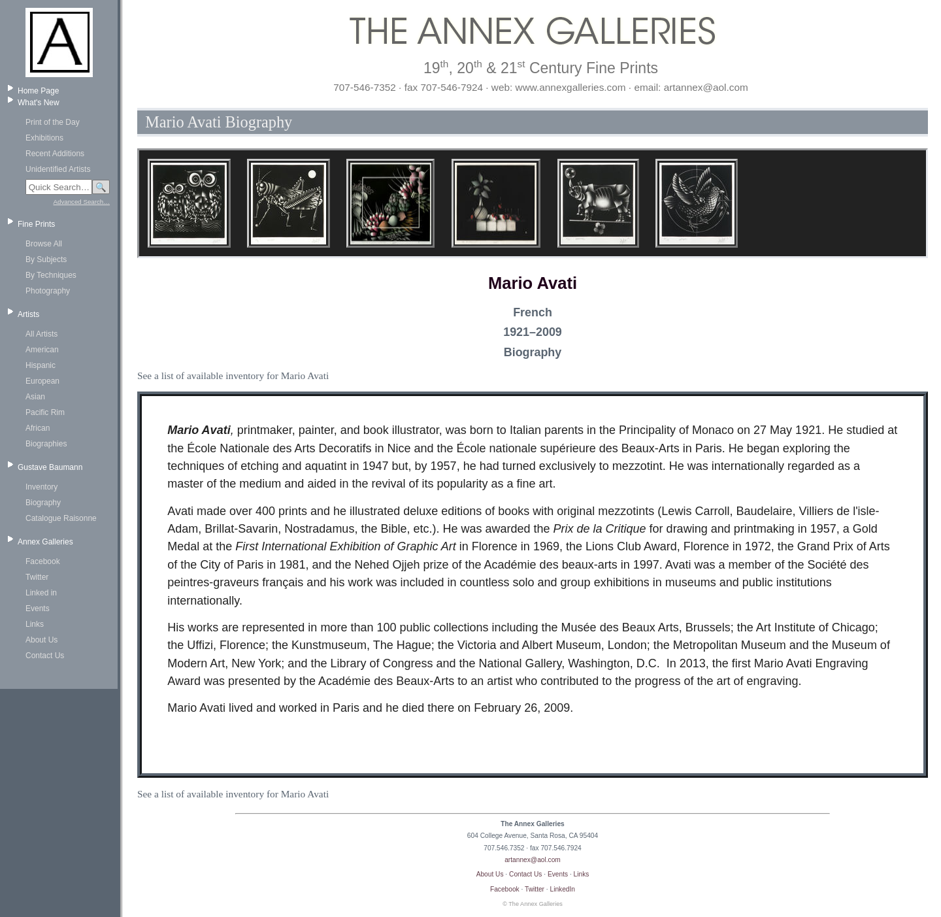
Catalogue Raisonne (61, 518)
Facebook (42, 561)
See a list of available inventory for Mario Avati (233, 375)
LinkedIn (563, 889)
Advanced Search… (82, 201)
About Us (41, 639)
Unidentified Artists (57, 169)
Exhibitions (44, 137)
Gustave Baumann (50, 467)
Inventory (41, 487)
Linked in (41, 592)
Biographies (46, 443)
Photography (47, 290)
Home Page (38, 90)
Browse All (43, 243)
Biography (43, 502)
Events (37, 608)
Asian (35, 396)
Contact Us (44, 655)
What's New (38, 102)
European (42, 381)
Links (34, 624)
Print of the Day (52, 122)
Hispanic (40, 365)
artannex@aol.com (532, 859)
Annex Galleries (45, 541)
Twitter (36, 577)
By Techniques (50, 275)
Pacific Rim (45, 412)
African (37, 428)
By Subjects (46, 259)
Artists (28, 314)
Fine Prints (36, 224)
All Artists (41, 334)
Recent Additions (54, 153)
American (42, 349)
